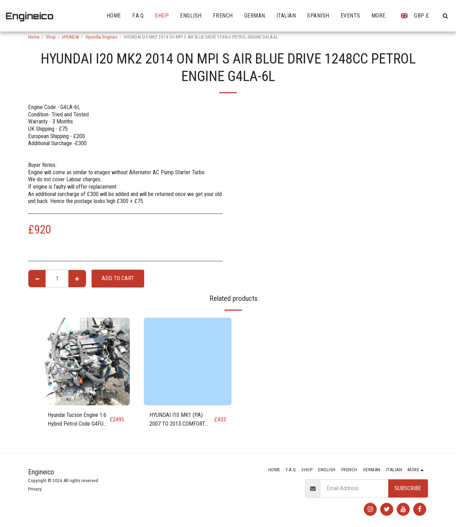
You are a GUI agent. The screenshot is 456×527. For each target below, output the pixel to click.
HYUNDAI (70, 37)
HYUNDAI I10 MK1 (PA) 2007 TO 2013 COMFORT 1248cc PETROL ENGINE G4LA (177, 420)
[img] (86, 361)
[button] (445, 16)
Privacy (35, 489)
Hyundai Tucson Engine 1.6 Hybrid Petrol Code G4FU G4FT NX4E (77, 420)
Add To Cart (118, 278)
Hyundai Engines (102, 37)
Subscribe (408, 488)
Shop (51, 37)
